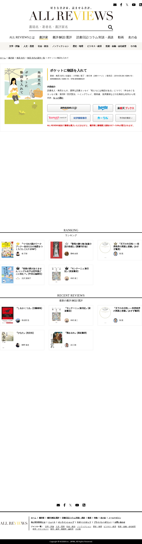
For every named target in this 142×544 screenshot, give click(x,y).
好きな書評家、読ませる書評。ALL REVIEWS (71, 13)
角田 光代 (21, 58)
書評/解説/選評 (62, 37)
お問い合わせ (119, 522)
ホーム (3, 58)
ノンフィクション (60, 46)
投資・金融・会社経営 (116, 46)
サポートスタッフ (84, 522)
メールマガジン (115, 518)
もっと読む (58, 98)
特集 (96, 518)
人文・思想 (29, 46)
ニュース (51, 522)
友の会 (132, 37)
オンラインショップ (66, 522)
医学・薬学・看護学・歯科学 (62, 529)
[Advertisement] (48, 161)
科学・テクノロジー (41, 529)
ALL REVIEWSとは (22, 37)
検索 (110, 27)
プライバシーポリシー (103, 522)
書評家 (43, 37)
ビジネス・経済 (94, 46)
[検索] (71, 27)
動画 (121, 37)
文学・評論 (14, 46)
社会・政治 (43, 46)
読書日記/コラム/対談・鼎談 (94, 37)
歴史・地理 (78, 46)
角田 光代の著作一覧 (36, 58)
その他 (133, 46)
